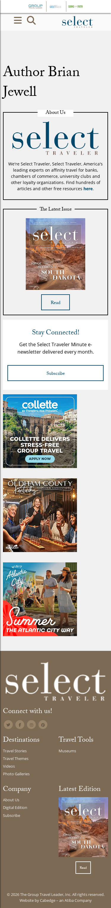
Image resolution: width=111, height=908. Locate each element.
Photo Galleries (16, 773)
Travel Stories (15, 750)
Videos (9, 766)
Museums (67, 750)
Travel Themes (15, 758)
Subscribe (55, 374)
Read (55, 303)
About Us (11, 799)
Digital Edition (15, 807)
